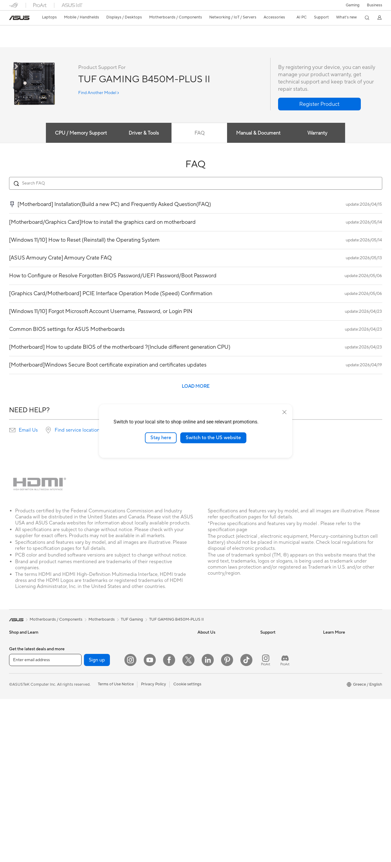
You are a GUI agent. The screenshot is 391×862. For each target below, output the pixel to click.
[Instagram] (130, 823)
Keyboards (143, 705)
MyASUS (268, 705)
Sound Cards (83, 714)
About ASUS (208, 641)
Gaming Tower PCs (26, 778)
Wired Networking (150, 650)
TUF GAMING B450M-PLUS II (51, 31)
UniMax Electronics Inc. (218, 696)
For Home (18, 651)
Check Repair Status (278, 641)
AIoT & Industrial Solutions (157, 669)
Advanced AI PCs (338, 696)
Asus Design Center (340, 650)
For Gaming (19, 687)
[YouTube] (150, 823)
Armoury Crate (336, 705)
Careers (204, 705)
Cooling (78, 696)
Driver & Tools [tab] (142, 133)
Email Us (28, 430)
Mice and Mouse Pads (153, 714)
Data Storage (83, 732)
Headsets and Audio (152, 723)
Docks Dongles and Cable (157, 769)
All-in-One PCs (22, 760)
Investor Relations (213, 650)
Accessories (19, 696)
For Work (17, 660)
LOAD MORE (196, 387)
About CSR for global (216, 660)
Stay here (160, 438)
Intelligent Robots (150, 660)
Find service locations (78, 430)
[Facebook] (169, 823)
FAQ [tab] (199, 133)
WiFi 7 (76, 760)
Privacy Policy (153, 847)
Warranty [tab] (319, 133)
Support (90, 41)
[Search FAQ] (195, 183)
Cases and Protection (153, 751)
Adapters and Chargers (155, 760)
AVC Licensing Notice (342, 678)
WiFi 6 (76, 769)
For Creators (20, 669)
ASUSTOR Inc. (210, 678)
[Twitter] (188, 823)
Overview (17, 41)
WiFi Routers (83, 778)
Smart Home (145, 687)
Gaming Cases (84, 687)
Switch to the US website (213, 438)
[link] (19, 18)
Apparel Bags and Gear (154, 742)
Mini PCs (17, 797)
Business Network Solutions (158, 641)
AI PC (328, 641)
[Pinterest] (227, 823)
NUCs (14, 787)
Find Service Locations (280, 650)
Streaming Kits (147, 732)
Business (374, 5)
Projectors (18, 751)
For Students (20, 678)
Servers (140, 678)
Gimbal (140, 796)
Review (68, 41)
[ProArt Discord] (285, 823)
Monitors (17, 742)
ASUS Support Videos (280, 696)
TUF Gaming (132, 619)
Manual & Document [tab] (259, 133)
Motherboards (84, 669)
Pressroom (207, 669)
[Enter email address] (45, 823)
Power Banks (145, 778)
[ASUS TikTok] (246, 823)
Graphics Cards (85, 678)
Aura (327, 714)
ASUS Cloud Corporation (220, 687)
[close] (284, 412)
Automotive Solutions (342, 669)
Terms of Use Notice (116, 847)
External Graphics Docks (93, 742)
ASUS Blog (333, 687)
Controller (143, 787)
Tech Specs (43, 41)
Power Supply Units (88, 705)
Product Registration (279, 660)
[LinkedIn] (208, 823)
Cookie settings (187, 847)
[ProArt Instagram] (266, 823)
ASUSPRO (332, 660)
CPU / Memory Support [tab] (79, 133)
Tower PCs (18, 769)
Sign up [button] (97, 823)
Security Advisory (276, 687)
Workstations (83, 641)
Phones (15, 715)
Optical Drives (84, 723)
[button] (353, 5)
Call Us (266, 678)
